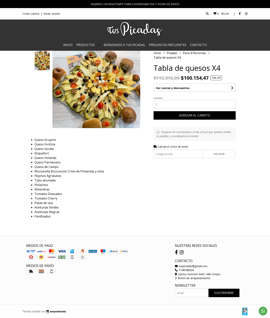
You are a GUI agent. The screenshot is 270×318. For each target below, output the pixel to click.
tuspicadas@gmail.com (191, 266)
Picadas (172, 53)
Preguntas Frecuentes (167, 45)
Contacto (198, 45)
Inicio (68, 45)
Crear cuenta (30, 13)
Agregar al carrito (194, 115)
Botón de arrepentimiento (192, 278)
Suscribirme (224, 293)
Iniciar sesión (51, 13)
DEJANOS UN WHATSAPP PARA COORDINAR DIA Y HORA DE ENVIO (135, 4)
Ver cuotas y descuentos (173, 88)
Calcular (219, 154)
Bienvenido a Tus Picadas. (124, 45)
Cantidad (158, 98)
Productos (88, 45)
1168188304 (184, 270)
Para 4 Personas (195, 53)
